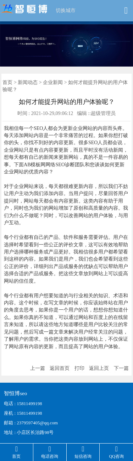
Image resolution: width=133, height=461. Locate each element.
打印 (79, 368)
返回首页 (60, 368)
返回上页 (99, 368)
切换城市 (66, 10)
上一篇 (37, 368)
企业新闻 (53, 82)
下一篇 (121, 368)
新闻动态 (28, 82)
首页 (7, 82)
